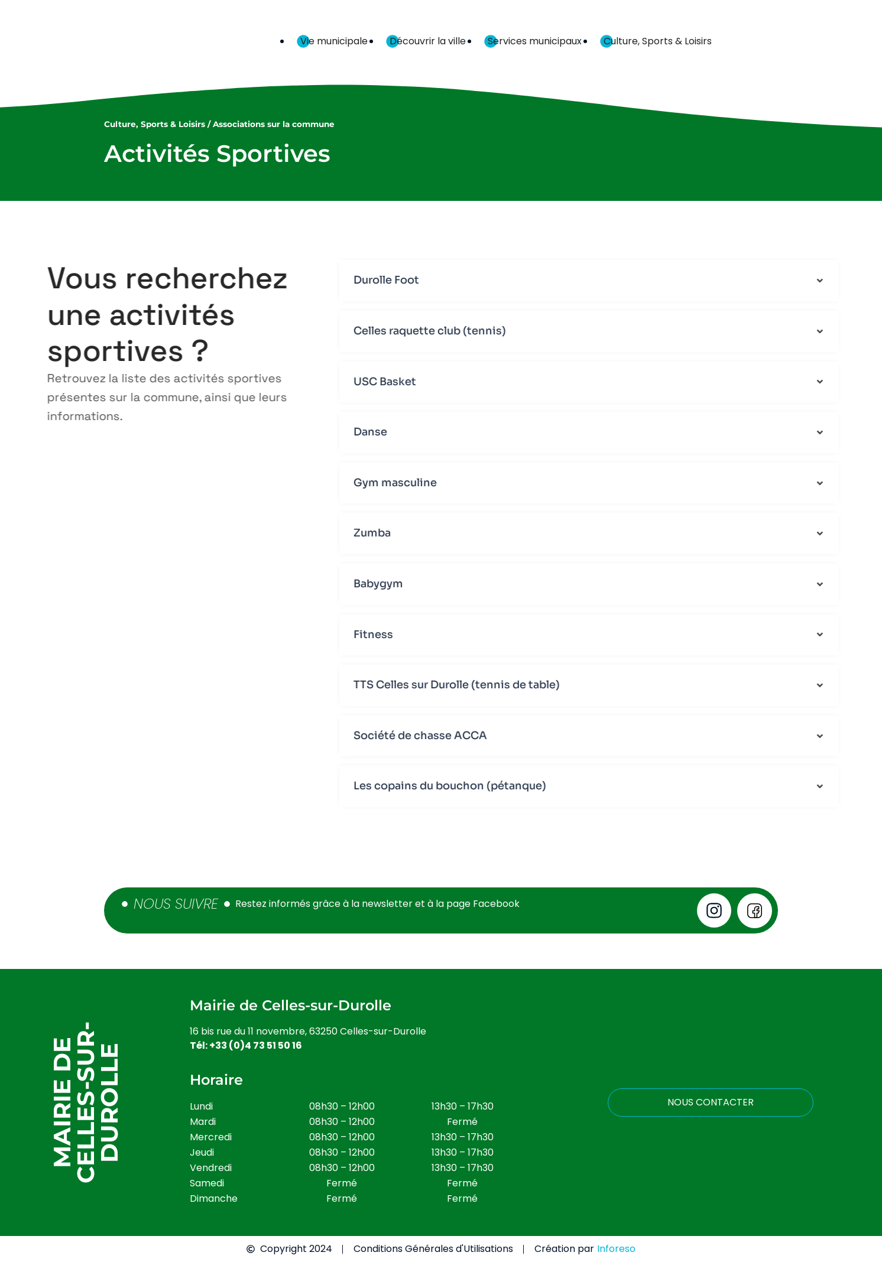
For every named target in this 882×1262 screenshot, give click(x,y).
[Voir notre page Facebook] (754, 910)
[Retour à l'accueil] (142, 41)
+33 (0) (255, 1045)
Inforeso (616, 1249)
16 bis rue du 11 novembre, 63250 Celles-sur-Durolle (308, 1031)
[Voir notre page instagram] (714, 910)
